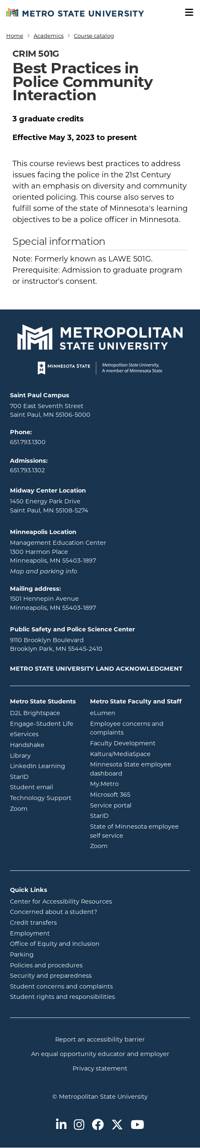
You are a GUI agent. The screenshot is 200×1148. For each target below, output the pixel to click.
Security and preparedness (51, 975)
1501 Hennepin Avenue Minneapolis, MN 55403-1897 (53, 603)
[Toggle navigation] (186, 12)
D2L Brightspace (44, 712)
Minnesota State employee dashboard (139, 769)
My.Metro (137, 783)
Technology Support (40, 798)
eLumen (136, 712)
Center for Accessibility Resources (61, 901)
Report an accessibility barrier (100, 1039)
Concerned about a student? (53, 912)
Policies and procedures (46, 965)
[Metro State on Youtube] (137, 1125)
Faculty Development (123, 743)
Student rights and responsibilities (62, 997)
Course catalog (94, 35)
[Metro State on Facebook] (98, 1125)
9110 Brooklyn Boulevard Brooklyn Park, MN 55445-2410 (56, 644)
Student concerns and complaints (61, 986)
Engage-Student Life (44, 723)
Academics (48, 35)
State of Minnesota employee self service (140, 831)
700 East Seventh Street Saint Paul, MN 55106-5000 (50, 410)
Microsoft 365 (140, 794)
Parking (22, 954)
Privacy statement (100, 1068)
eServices (44, 734)
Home (14, 35)
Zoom (44, 808)
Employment (30, 933)
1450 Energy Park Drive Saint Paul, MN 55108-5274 (49, 506)
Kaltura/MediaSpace (140, 753)
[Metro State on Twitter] (117, 1125)
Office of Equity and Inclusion (55, 943)
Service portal (140, 805)
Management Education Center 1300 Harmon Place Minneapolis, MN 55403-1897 (58, 551)
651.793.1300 (28, 442)
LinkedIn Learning (44, 765)
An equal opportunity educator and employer (100, 1054)
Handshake (44, 744)
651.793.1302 (27, 470)
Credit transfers (33, 922)
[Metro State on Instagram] (79, 1125)
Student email (44, 787)
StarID (44, 776)
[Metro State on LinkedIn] (61, 1125)
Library (44, 755)
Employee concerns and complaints (126, 728)
